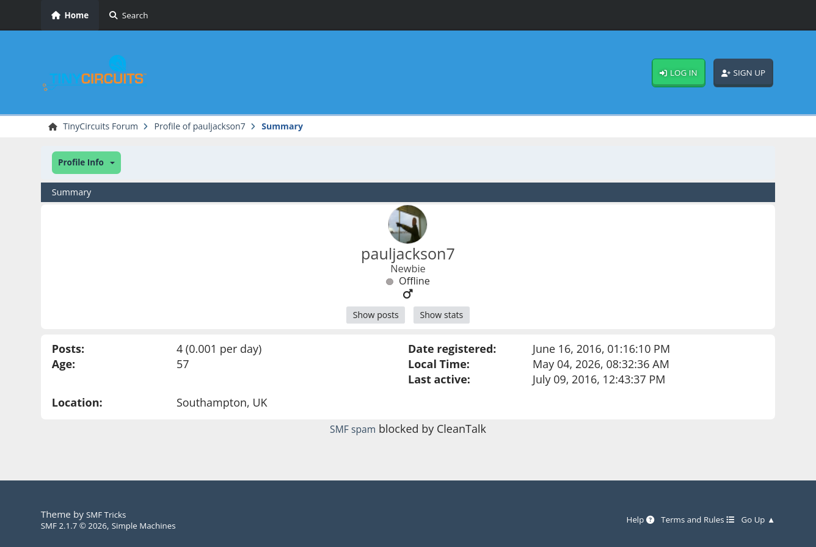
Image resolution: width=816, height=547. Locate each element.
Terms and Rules (687, 519)
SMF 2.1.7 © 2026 (79, 525)
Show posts (371, 318)
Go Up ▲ (755, 519)
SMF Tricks (109, 514)
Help (622, 519)
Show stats (445, 318)
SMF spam (353, 433)
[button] (86, 164)
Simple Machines (158, 525)
